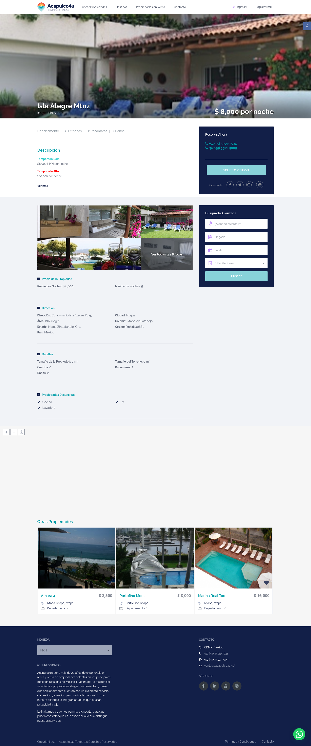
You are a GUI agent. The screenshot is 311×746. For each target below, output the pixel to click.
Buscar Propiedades (93, 7)
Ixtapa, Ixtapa (55, 603)
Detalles (45, 354)
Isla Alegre (52, 321)
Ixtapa (130, 315)
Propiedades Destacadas (56, 394)
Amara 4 (48, 596)
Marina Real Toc (211, 596)
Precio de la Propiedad (54, 279)
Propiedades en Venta (150, 7)
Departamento (48, 131)
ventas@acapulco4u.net (219, 665)
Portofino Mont (132, 596)
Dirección (46, 308)
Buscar (236, 276)
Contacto (180, 7)
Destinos (121, 7)
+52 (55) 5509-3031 (216, 653)
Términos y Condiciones (240, 741)
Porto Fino (132, 603)
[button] (299, 734)
